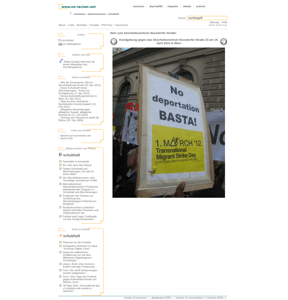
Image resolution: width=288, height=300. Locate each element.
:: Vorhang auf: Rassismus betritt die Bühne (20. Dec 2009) (78, 119)
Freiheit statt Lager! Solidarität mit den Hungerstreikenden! (78, 217)
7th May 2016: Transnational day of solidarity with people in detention (79, 288)
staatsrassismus (97, 14)
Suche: (182, 18)
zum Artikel (66, 40)
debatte (187, 6)
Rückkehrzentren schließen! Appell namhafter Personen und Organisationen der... (79, 210)
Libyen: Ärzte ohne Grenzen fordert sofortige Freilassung (76, 265)
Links (71, 25)
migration (173, 6)
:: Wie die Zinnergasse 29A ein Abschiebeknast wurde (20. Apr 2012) (79, 83)
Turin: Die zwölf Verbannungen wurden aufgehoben (78, 271)
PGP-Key (106, 25)
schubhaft (113, 14)
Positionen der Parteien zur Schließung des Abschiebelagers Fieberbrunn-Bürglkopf (78, 199)
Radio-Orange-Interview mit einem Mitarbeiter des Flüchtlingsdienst (77, 64)
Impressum (121, 25)
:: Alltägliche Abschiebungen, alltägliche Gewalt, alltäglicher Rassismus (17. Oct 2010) (75, 112)
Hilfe (224, 22)
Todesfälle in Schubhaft (74, 161)
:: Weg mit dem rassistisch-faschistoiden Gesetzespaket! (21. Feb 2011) (77, 104)
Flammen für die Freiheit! (75, 242)
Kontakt (94, 25)
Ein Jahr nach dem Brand (75, 165)
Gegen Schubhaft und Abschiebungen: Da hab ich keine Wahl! (76, 171)
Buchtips (82, 25)
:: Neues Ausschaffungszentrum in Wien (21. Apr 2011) (77, 97)
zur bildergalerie (69, 44)
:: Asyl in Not (65, 138)
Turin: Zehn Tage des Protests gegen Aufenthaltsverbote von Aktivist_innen (78, 279)
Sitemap (214, 22)
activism (200, 6)
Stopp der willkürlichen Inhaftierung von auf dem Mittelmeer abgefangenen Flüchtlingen (75, 256)
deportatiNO (156, 6)
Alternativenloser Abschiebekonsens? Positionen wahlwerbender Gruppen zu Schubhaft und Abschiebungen (78, 188)
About (61, 25)
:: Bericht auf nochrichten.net (74, 135)
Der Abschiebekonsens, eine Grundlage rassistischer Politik (78, 179)
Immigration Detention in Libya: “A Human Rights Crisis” (78, 247)
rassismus (138, 6)
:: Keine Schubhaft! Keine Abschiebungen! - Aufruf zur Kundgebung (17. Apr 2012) (74, 90)
